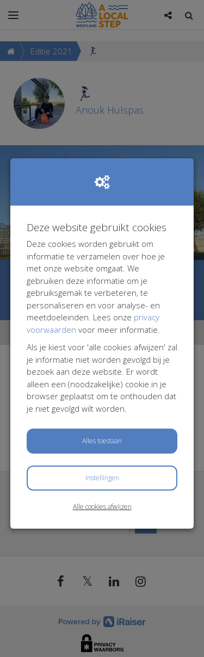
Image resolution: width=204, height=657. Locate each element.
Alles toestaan (102, 440)
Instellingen (102, 477)
